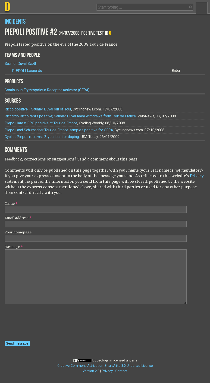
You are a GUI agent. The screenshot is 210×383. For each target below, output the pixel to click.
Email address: (18, 218)
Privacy (197, 175)
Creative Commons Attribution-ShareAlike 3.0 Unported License (105, 366)
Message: (14, 247)
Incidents (15, 22)
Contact (121, 371)
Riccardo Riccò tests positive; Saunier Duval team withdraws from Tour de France (70, 116)
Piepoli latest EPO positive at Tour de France (41, 123)
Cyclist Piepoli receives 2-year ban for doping (42, 137)
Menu (202, 8)
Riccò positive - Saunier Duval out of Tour (38, 109)
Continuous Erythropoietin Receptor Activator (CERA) (47, 90)
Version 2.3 (91, 371)
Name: (11, 203)
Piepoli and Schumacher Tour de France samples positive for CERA (59, 130)
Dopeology (100, 360)
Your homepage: (18, 232)
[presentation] (24, 324)
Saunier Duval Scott (20, 63)
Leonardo (27, 70)
